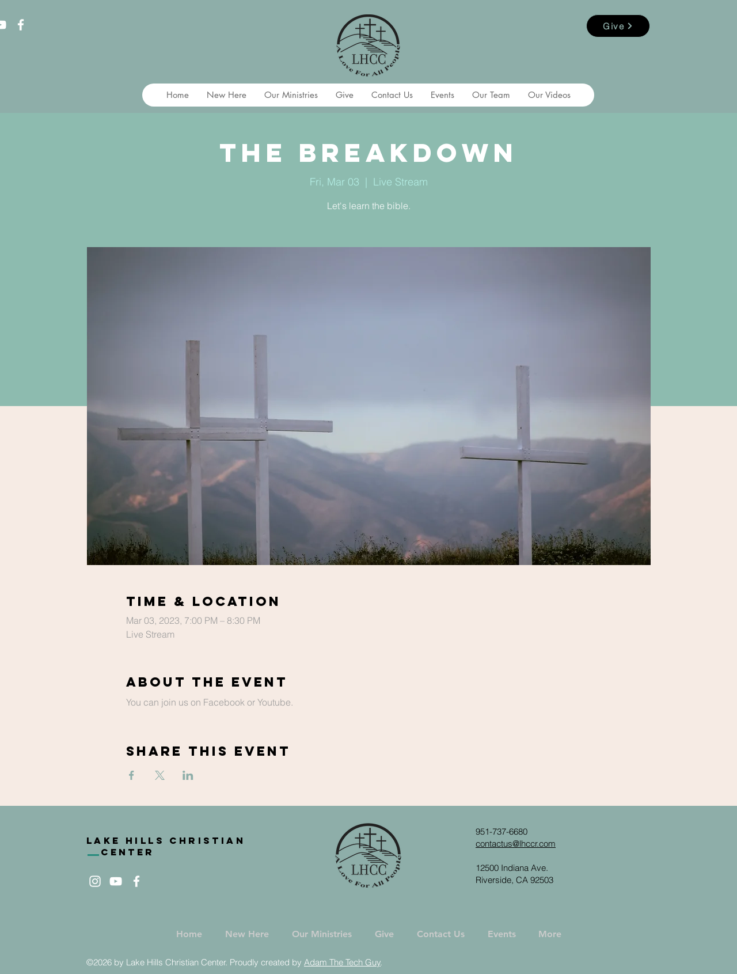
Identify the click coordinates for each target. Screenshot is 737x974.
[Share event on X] (159, 775)
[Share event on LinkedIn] (188, 775)
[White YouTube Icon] (115, 881)
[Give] (618, 25)
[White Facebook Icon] (20, 24)
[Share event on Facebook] (131, 775)
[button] (226, 95)
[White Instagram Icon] (95, 881)
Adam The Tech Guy (342, 962)
